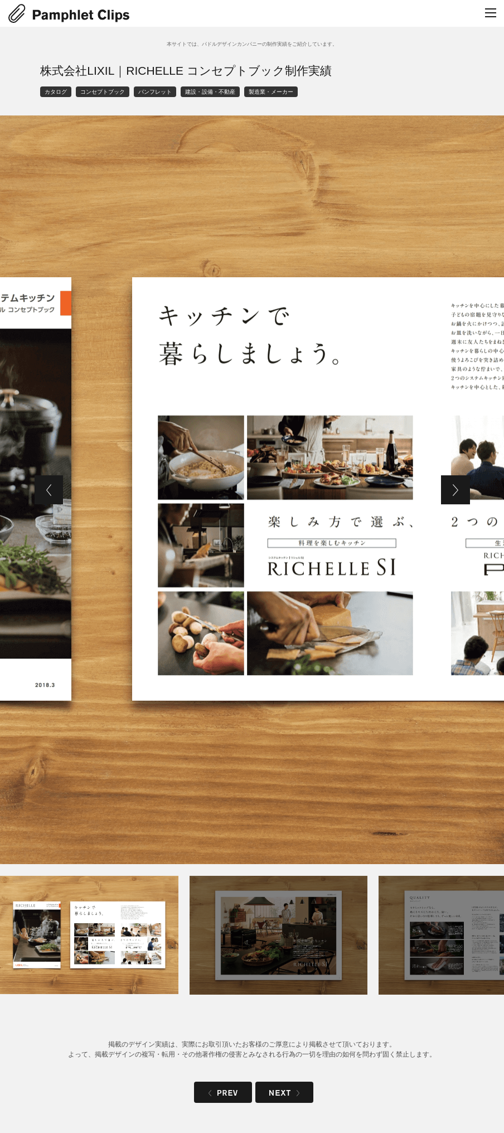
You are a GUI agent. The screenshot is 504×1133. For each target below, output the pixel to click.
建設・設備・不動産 (210, 92)
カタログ (56, 92)
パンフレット (155, 92)
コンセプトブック (102, 92)
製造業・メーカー (271, 92)
